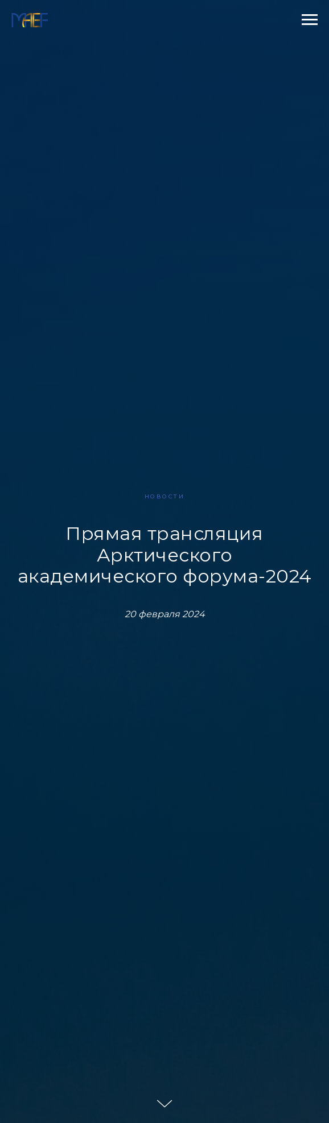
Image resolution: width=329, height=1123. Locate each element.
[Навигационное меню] (310, 20)
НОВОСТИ (165, 496)
